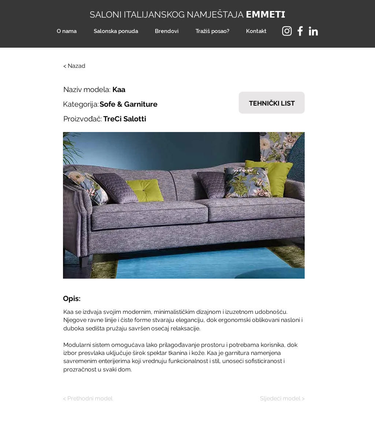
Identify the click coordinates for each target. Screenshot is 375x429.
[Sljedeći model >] (277, 398)
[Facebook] (300, 31)
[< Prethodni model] (90, 398)
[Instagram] (287, 31)
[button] (184, 205)
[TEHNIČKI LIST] (272, 103)
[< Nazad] (87, 66)
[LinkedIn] (313, 31)
